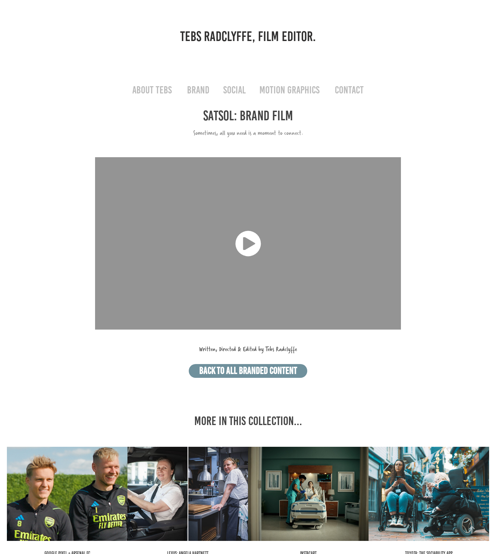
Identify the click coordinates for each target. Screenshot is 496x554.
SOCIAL (234, 89)
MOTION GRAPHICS (289, 89)
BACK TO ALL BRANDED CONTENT (248, 370)
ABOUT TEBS (152, 89)
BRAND (198, 89)
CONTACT (349, 89)
